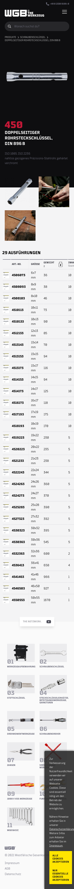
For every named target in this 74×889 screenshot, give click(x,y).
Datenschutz (13, 874)
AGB (7, 868)
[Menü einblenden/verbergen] (64, 12)
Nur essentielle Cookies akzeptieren (60, 875)
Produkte (10, 37)
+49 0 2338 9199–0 (57, 4)
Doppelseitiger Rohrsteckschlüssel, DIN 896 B (32, 40)
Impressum (12, 863)
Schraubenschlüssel (32, 37)
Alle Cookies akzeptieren (60, 858)
